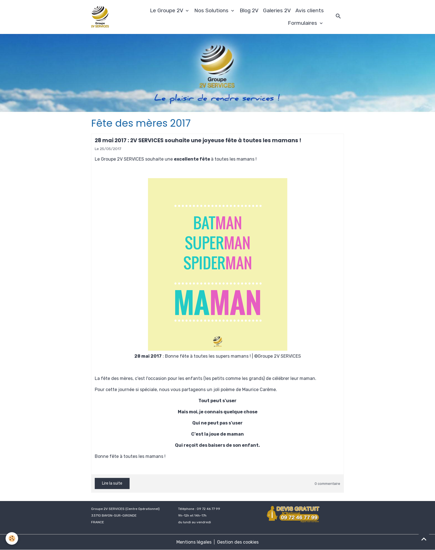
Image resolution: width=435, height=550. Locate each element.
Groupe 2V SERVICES (122, 159)
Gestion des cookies (238, 542)
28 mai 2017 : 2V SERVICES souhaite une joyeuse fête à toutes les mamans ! (198, 140)
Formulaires (303, 23)
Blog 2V (249, 10)
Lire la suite (112, 483)
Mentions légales (194, 542)
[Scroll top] (424, 539)
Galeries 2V (277, 10)
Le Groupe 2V (167, 10)
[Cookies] (12, 538)
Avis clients (309, 10)
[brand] (101, 17)
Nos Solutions (212, 10)
